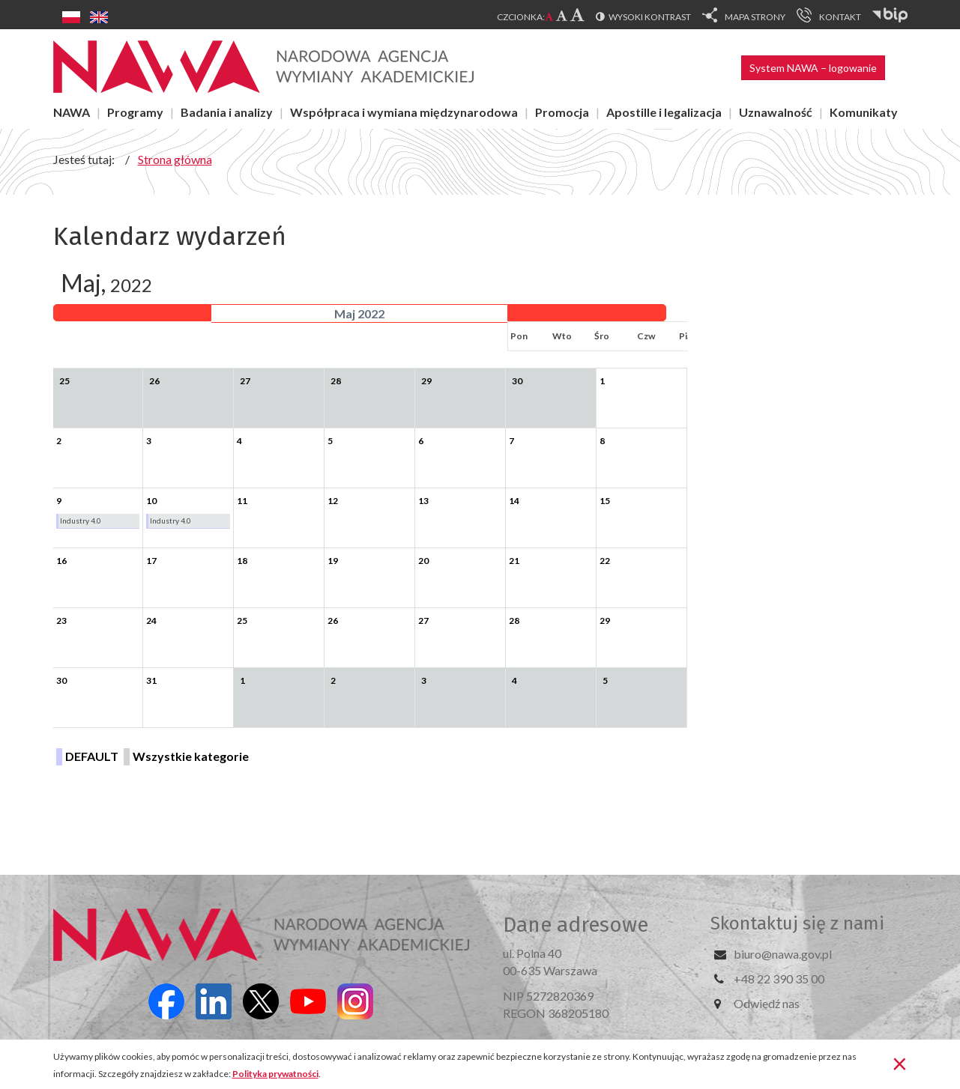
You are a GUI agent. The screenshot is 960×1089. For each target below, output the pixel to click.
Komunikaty (864, 112)
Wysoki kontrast (650, 16)
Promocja (562, 112)
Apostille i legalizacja (664, 112)
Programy (135, 112)
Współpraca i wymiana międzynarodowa (404, 112)
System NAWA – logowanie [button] (813, 67)
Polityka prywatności (275, 1073)
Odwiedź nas (767, 1003)
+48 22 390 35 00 (779, 978)
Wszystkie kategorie (191, 756)
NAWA (71, 112)
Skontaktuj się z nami (797, 923)
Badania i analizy (227, 112)
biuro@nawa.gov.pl (783, 954)
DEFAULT (91, 756)
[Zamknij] (900, 1062)
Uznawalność (775, 112)
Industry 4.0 (80, 520)
